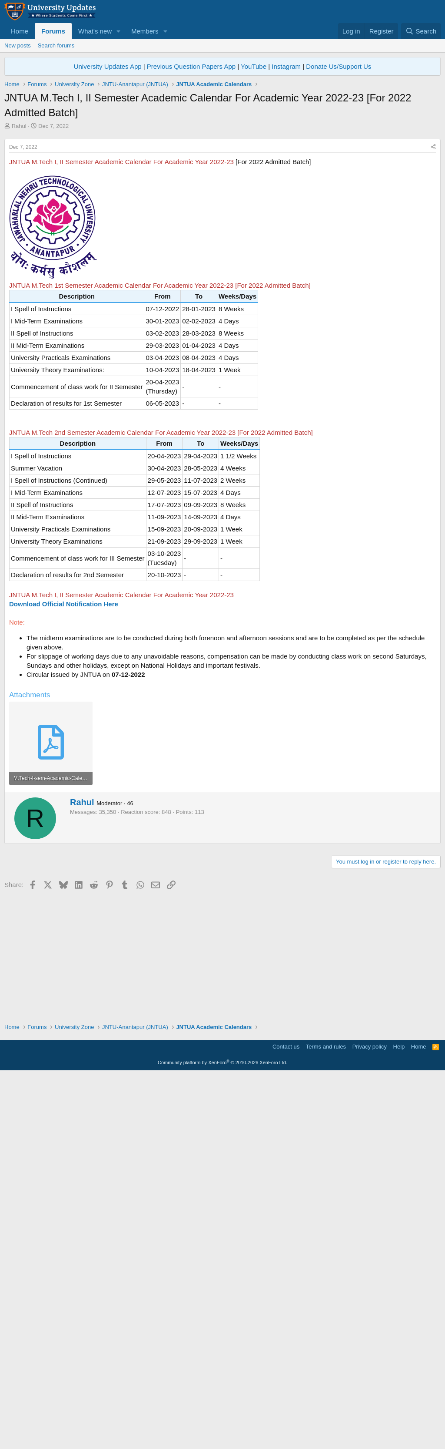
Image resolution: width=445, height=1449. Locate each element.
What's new (95, 31)
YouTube (253, 66)
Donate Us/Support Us (338, 66)
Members (145, 31)
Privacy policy (369, 1421)
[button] (119, 31)
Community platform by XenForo (222, 1436)
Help (399, 1421)
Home (19, 31)
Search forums (56, 45)
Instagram (286, 66)
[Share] (433, 269)
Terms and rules (326, 1421)
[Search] (421, 31)
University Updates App (108, 66)
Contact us (285, 1421)
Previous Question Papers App (191, 66)
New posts (17, 45)
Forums (53, 31)
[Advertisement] (222, 195)
